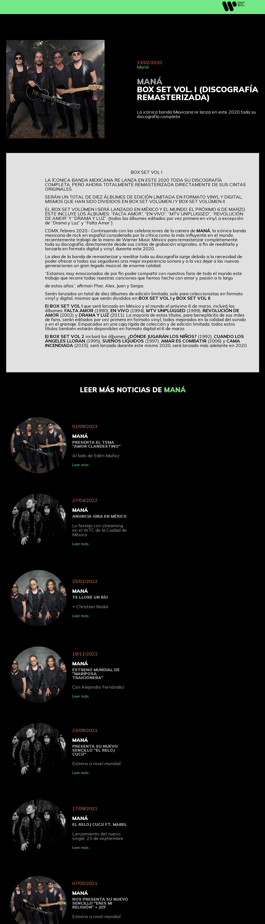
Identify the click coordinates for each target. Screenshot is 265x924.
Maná (143, 67)
